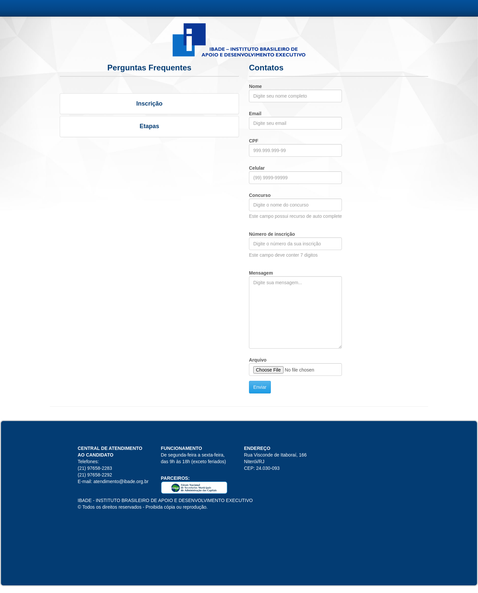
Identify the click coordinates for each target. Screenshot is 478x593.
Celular (257, 168)
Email (255, 113)
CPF (253, 140)
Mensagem (261, 273)
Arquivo (258, 360)
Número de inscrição (272, 234)
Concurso (260, 195)
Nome (255, 86)
